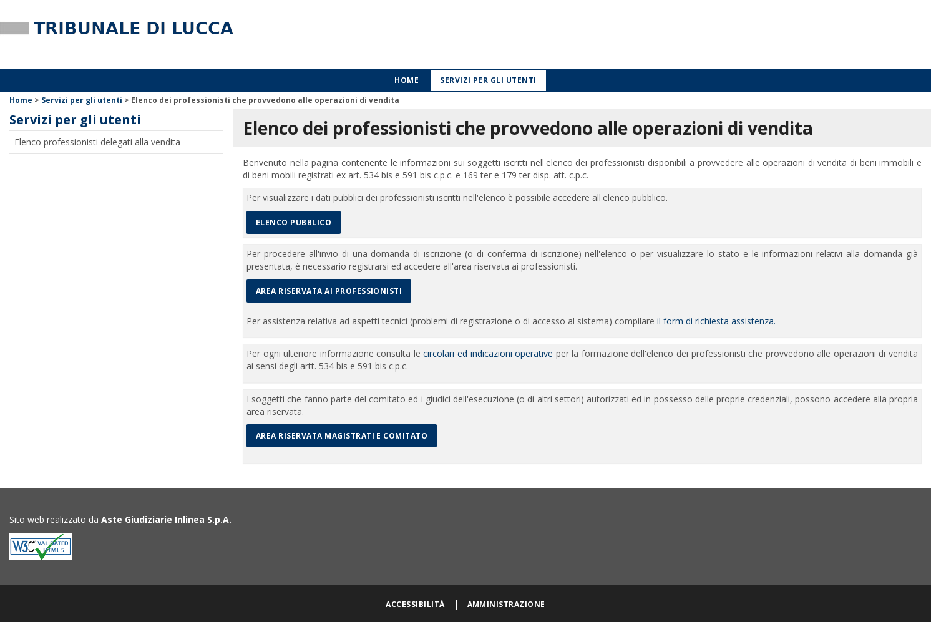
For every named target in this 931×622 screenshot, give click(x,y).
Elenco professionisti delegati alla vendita (97, 142)
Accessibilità (415, 604)
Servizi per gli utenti (488, 80)
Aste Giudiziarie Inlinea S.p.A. (166, 519)
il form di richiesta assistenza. (716, 321)
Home (406, 80)
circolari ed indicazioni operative (488, 353)
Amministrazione (506, 604)
